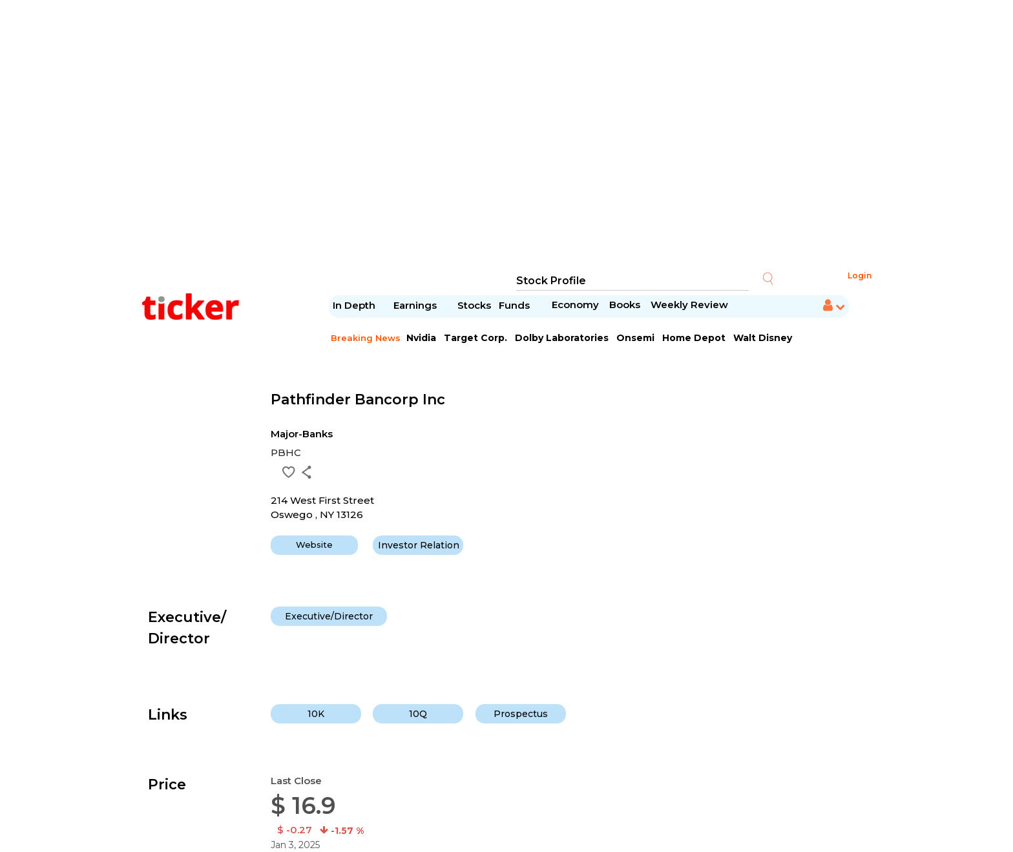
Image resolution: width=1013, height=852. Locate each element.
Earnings (416, 305)
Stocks (474, 305)
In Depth (354, 305)
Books (624, 304)
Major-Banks (302, 434)
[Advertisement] (506, 135)
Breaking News (366, 338)
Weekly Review (689, 304)
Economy (575, 304)
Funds (515, 305)
